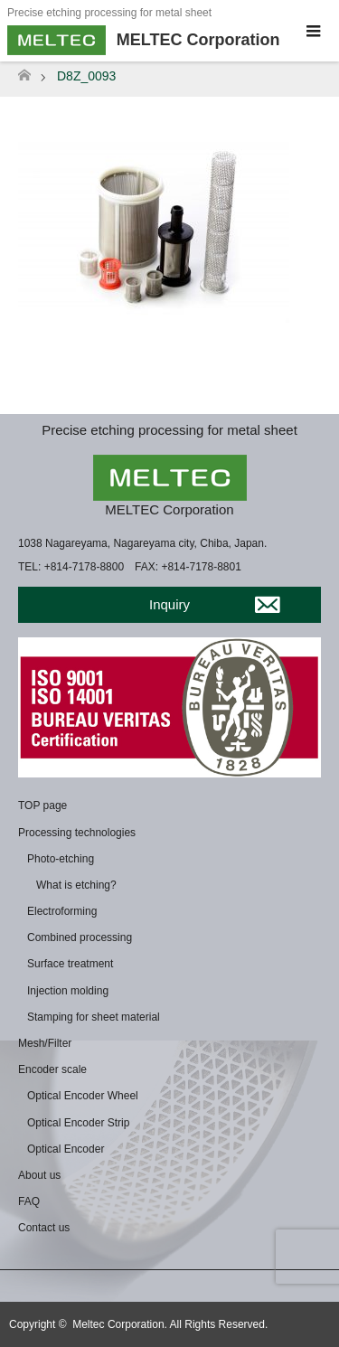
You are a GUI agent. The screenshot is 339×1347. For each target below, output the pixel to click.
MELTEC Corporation (169, 509)
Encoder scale (52, 1069)
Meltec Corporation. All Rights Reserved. (170, 1324)
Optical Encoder (65, 1149)
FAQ (29, 1201)
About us (39, 1175)
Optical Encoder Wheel (82, 1095)
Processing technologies (77, 832)
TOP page (42, 805)
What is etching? (76, 885)
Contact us (44, 1227)
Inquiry (169, 604)
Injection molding (67, 990)
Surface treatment (70, 963)
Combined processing (79, 937)
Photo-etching (60, 858)
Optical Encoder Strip (78, 1122)
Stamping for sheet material (93, 1017)
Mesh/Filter (44, 1043)
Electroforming (62, 911)
